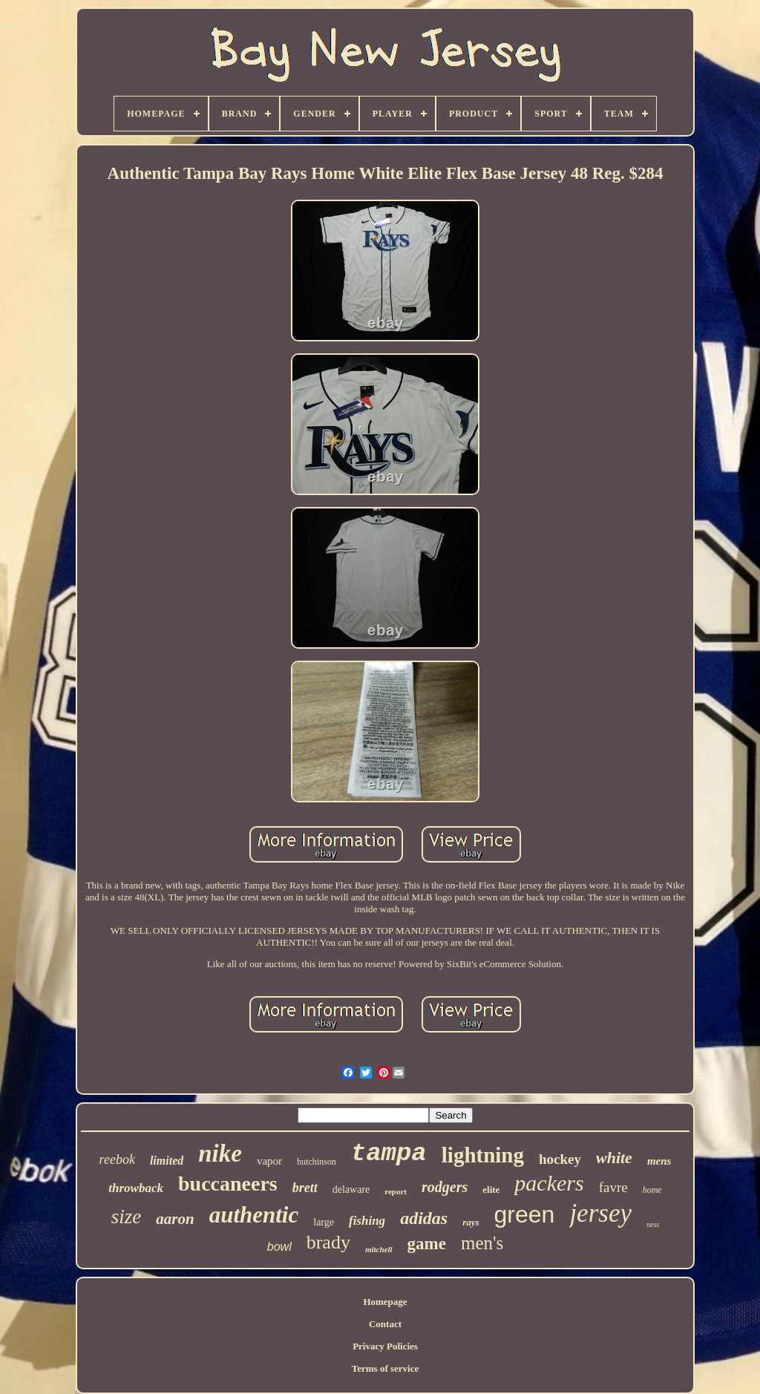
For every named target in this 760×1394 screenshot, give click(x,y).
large (323, 1222)
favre (613, 1187)
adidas (424, 1218)
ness (652, 1224)
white (614, 1157)
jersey (600, 1213)
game (426, 1243)
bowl (279, 1246)
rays (470, 1222)
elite (490, 1189)
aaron (175, 1219)
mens (659, 1161)
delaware (351, 1189)
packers (548, 1183)
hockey (560, 1159)
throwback (135, 1188)
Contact (385, 1323)
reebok (117, 1159)
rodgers (445, 1187)
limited (166, 1160)
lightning (483, 1155)
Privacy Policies (385, 1346)
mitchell (379, 1249)
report (395, 1191)
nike (220, 1153)
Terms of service (385, 1368)
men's (482, 1243)
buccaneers (228, 1183)
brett (305, 1187)
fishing (367, 1221)
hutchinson (316, 1161)
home (652, 1190)
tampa (389, 1153)
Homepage (385, 1301)
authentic (254, 1215)
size (126, 1216)
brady (328, 1242)
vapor (269, 1161)
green (524, 1214)
